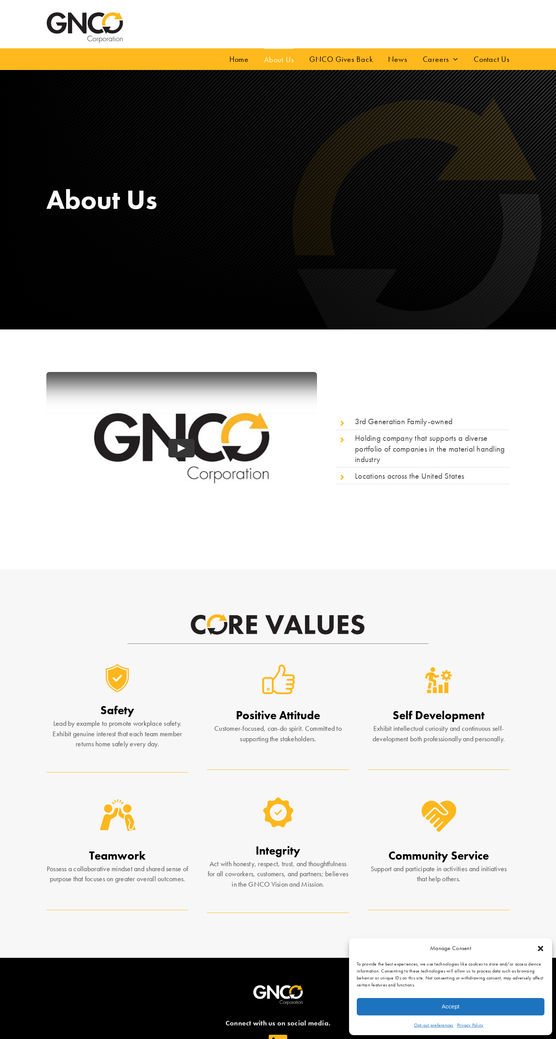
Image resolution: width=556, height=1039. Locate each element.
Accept (450, 1006)
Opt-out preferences (433, 1025)
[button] (540, 948)
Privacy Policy (470, 1025)
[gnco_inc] (85, 14)
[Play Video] (181, 448)
